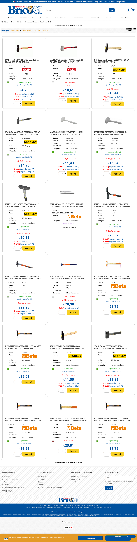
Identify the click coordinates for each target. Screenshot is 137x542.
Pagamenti (42, 477)
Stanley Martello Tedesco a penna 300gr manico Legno (111, 61)
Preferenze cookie (68, 522)
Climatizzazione (77, 18)
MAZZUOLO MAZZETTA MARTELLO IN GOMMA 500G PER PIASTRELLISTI (66, 61)
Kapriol (113, 213)
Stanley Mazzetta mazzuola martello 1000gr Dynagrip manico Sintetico (111, 349)
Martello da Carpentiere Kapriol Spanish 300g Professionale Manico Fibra (23, 279)
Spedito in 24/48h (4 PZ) (68, 155)
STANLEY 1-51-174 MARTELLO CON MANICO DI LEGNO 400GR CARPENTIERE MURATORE (68, 349)
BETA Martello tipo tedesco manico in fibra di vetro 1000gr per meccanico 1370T (23, 349)
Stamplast (69, 141)
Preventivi (41, 480)
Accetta (118, 537)
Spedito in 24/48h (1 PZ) (68, 372)
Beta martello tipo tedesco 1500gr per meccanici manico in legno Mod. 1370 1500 (68, 421)
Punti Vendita (8, 482)
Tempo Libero (126, 18)
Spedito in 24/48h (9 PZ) (24, 230)
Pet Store (111, 18)
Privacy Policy (77, 480)
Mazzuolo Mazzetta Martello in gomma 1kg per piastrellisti (110, 133)
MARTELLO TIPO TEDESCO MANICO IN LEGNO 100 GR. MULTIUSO (22, 61)
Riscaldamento (95, 18)
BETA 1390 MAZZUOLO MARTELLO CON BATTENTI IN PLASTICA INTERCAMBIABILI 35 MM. (113, 279)
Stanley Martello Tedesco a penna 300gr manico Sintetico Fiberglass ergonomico (22, 134)
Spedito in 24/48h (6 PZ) (24, 372)
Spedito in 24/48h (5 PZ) (113, 302)
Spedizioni (42, 482)
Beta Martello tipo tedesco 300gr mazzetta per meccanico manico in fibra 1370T (23, 421)
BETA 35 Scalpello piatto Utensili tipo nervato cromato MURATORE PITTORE (66, 207)
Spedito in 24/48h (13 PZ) (24, 157)
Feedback (41, 485)
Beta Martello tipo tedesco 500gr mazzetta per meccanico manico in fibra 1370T (112, 421)
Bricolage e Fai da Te (24, 18)
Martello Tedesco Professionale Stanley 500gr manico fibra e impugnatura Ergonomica (22, 207)
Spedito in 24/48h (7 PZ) (24, 299)
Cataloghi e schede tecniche (14, 488)
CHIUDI (131, 536)
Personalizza (90, 538)
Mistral (68, 286)
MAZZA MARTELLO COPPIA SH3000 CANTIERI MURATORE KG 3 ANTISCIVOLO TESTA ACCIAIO (68, 279)
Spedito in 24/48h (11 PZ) (113, 155)
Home (8, 18)
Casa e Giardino (59, 18)
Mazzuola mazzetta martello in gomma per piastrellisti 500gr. (66, 133)
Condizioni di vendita (79, 477)
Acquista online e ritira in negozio (50, 488)
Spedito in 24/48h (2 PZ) (113, 85)
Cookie (6, 539)
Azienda (7, 477)
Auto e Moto (43, 18)
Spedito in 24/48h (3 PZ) (24, 85)
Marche (6, 485)
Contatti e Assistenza (11, 480)
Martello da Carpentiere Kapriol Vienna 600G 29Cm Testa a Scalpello (112, 206)
